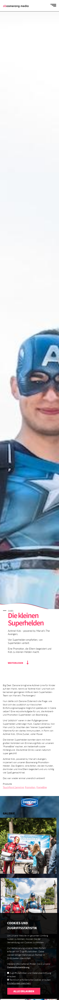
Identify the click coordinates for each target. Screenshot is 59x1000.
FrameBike (41, 787)
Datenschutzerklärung (18, 974)
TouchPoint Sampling (13, 787)
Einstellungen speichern (19, 990)
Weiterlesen (15, 662)
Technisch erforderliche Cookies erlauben (30, 987)
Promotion (30, 787)
